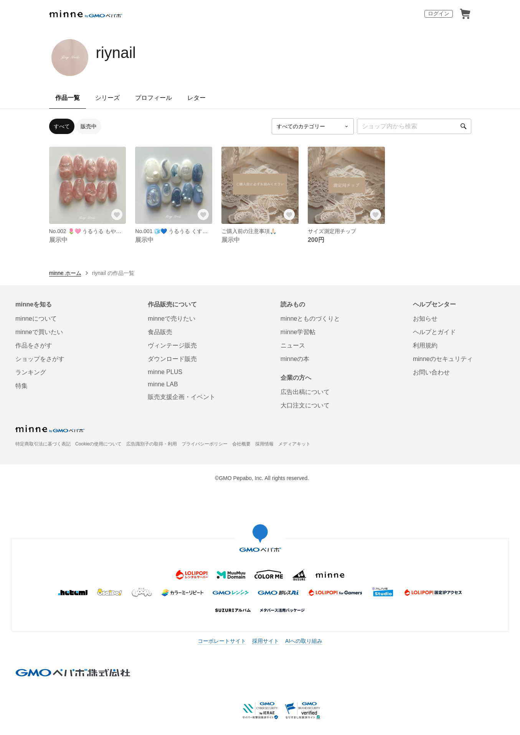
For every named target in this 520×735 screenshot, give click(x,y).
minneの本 (295, 359)
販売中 (89, 126)
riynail (116, 52)
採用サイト (265, 641)
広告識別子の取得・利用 (151, 444)
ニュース (293, 345)
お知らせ (425, 318)
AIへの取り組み (303, 641)
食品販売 (160, 332)
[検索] (463, 126)
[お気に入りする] (117, 215)
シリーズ (107, 97)
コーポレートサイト (222, 641)
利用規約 (425, 345)
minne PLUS (165, 372)
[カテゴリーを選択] (313, 126)
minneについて (36, 318)
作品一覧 (67, 97)
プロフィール (153, 97)
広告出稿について (305, 392)
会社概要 (241, 444)
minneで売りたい (171, 318)
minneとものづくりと (310, 318)
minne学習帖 (298, 332)
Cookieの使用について (98, 444)
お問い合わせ (431, 372)
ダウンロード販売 (172, 359)
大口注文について (305, 405)
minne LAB (163, 384)
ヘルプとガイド (434, 332)
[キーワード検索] (414, 126)
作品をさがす (33, 345)
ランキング (30, 372)
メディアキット (294, 444)
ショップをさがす (39, 359)
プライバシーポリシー (205, 444)
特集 (21, 385)
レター (196, 97)
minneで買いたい (39, 332)
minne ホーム (65, 273)
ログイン (438, 13)
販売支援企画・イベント (181, 397)
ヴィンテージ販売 (172, 345)
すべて (62, 126)
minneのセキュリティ (443, 359)
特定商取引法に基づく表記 (43, 444)
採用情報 (264, 444)
